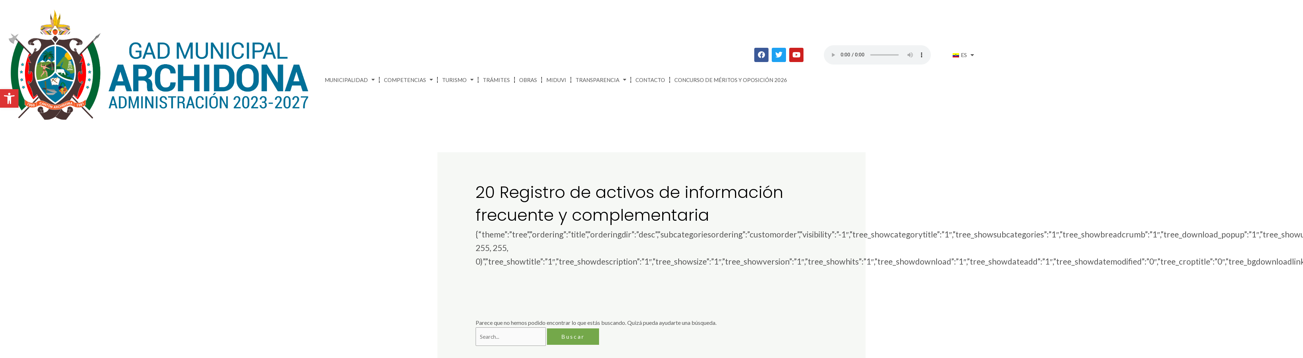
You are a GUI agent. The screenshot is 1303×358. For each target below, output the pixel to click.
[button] (9, 98)
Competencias (408, 79)
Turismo (457, 79)
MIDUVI (556, 80)
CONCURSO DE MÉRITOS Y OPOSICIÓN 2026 (730, 80)
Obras (528, 80)
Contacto (650, 80)
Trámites (496, 80)
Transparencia (601, 79)
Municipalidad (350, 79)
